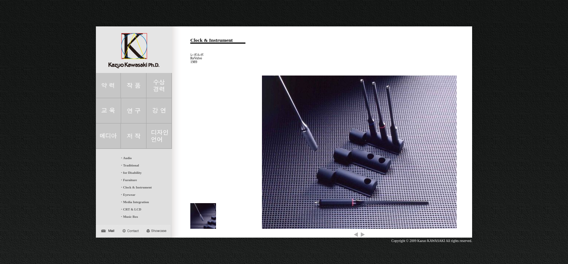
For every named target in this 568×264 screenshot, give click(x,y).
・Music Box (129, 217)
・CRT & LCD (130, 209)
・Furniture (128, 180)
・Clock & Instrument (136, 187)
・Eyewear (128, 195)
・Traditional (129, 165)
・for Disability (131, 173)
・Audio (126, 158)
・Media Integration (134, 202)
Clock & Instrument (211, 40)
